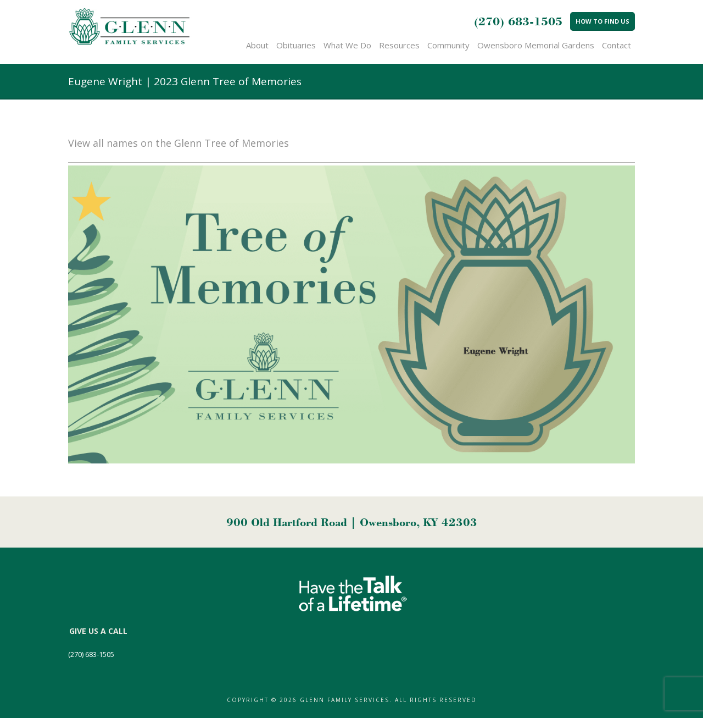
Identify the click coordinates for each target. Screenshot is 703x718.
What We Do (347, 45)
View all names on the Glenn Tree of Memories (178, 143)
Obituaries (296, 45)
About (257, 45)
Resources (399, 45)
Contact (616, 45)
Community (448, 45)
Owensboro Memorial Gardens (535, 45)
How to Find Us (602, 21)
